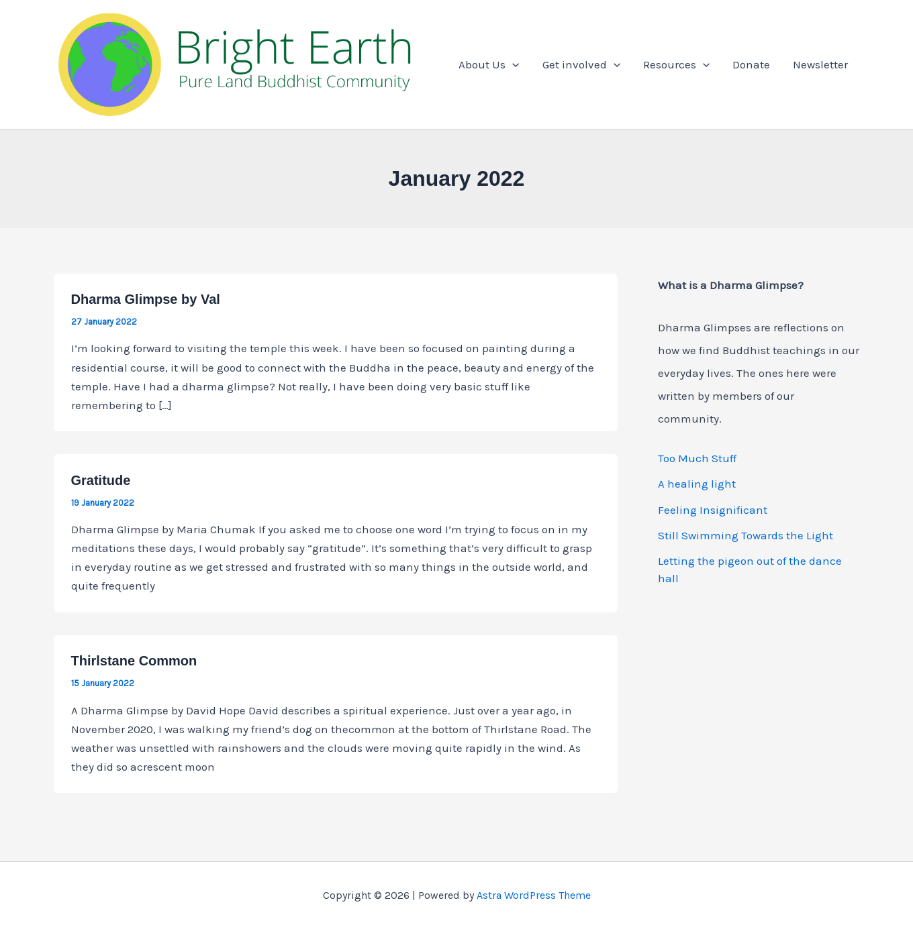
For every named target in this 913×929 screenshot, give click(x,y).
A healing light (697, 483)
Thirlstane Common (134, 660)
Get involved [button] (581, 64)
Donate (751, 64)
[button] (512, 64)
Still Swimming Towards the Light (745, 535)
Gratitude (101, 480)
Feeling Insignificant (712, 509)
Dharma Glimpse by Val (145, 299)
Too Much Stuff (697, 458)
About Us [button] (489, 64)
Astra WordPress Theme (534, 895)
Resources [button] (676, 64)
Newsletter (820, 64)
